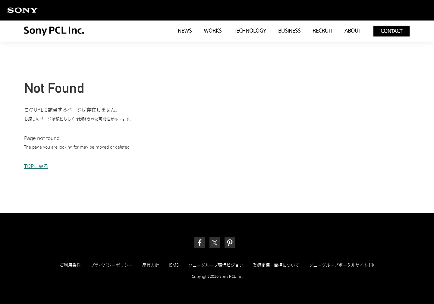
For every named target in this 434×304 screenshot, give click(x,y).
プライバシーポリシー (111, 265)
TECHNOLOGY (250, 31)
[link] (230, 242)
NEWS (185, 31)
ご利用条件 (70, 265)
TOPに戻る (36, 166)
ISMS (174, 265)
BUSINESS (289, 31)
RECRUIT (322, 31)
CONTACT (391, 31)
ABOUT (352, 31)
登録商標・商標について (276, 265)
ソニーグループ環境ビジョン (215, 265)
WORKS (213, 31)
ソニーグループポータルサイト (341, 265)
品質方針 (150, 265)
